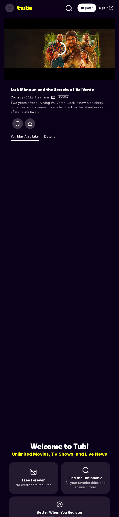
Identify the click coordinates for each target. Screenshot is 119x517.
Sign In (103, 7)
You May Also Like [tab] (25, 136)
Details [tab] (49, 136)
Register (87, 7)
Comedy (17, 97)
